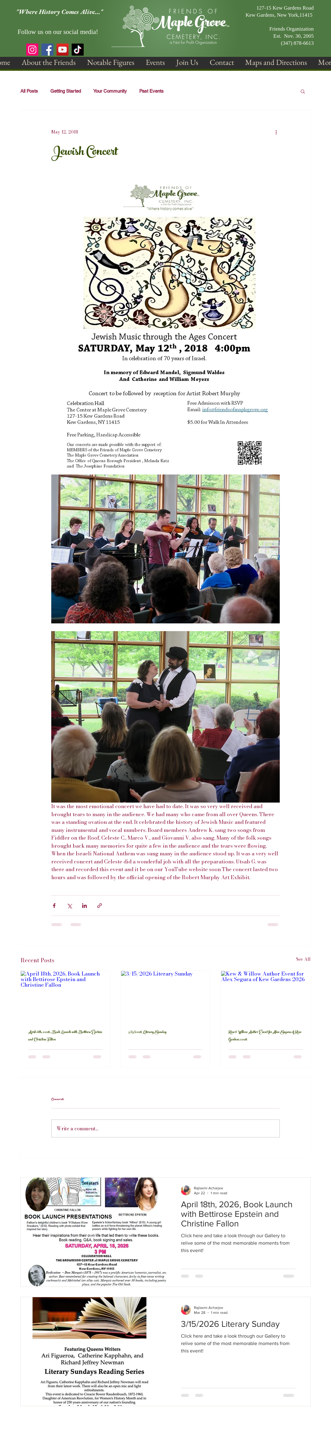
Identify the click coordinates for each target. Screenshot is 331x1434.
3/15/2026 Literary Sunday (147, 1032)
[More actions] (276, 132)
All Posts (29, 91)
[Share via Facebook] (54, 906)
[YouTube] (63, 50)
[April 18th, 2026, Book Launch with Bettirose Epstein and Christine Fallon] (65, 996)
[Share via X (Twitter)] (69, 906)
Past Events (151, 91)
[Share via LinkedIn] (84, 906)
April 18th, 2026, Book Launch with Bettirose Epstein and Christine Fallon (65, 1036)
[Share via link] (100, 906)
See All (303, 959)
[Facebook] (47, 50)
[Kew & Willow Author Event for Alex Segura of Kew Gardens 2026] (265, 996)
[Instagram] (32, 50)
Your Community (110, 91)
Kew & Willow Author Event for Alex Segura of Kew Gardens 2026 (264, 1036)
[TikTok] (78, 50)
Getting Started (65, 91)
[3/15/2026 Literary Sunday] (165, 996)
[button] (48, 62)
